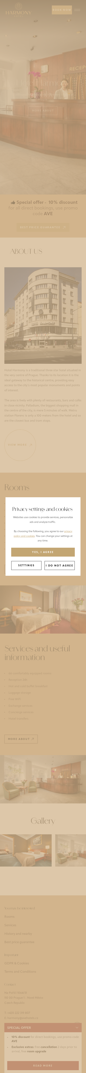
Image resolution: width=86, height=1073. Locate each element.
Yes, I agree (43, 552)
